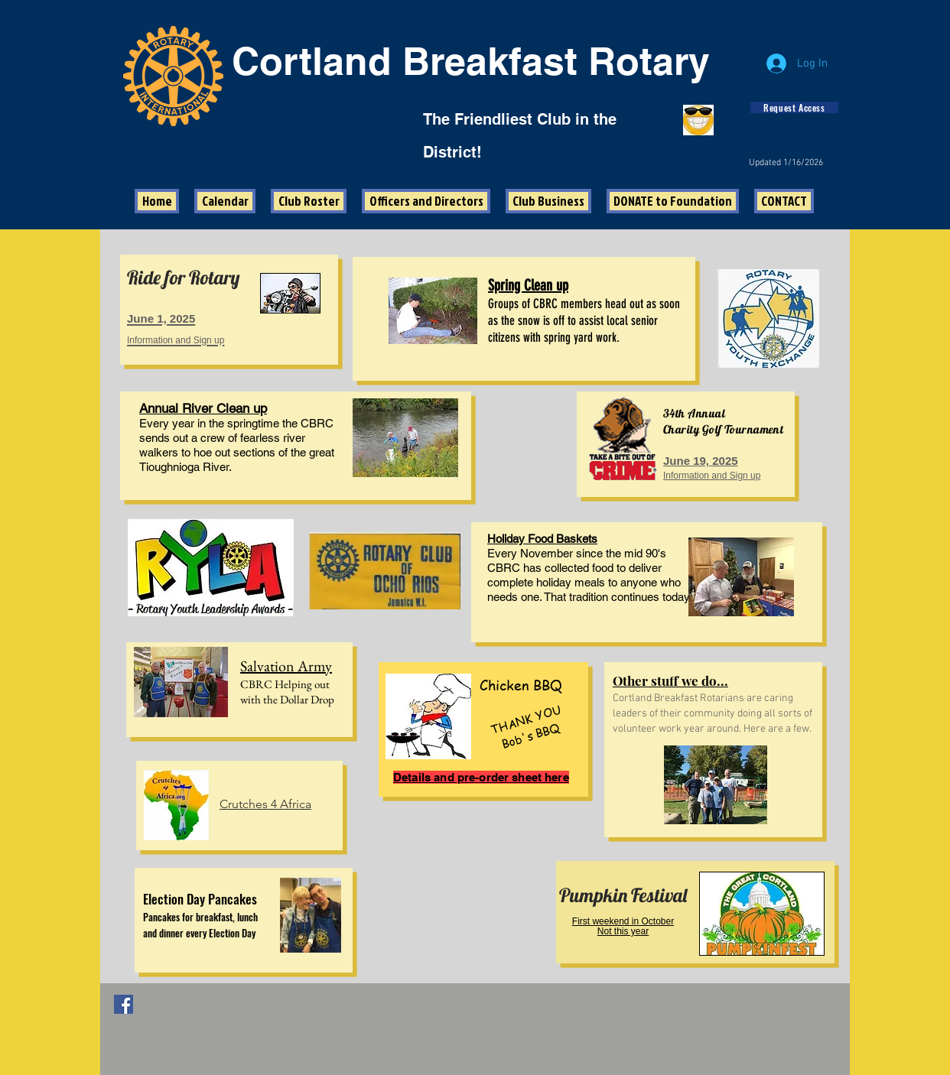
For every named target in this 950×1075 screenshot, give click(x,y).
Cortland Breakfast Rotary (471, 60)
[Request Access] (794, 107)
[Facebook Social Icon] (123, 1004)
